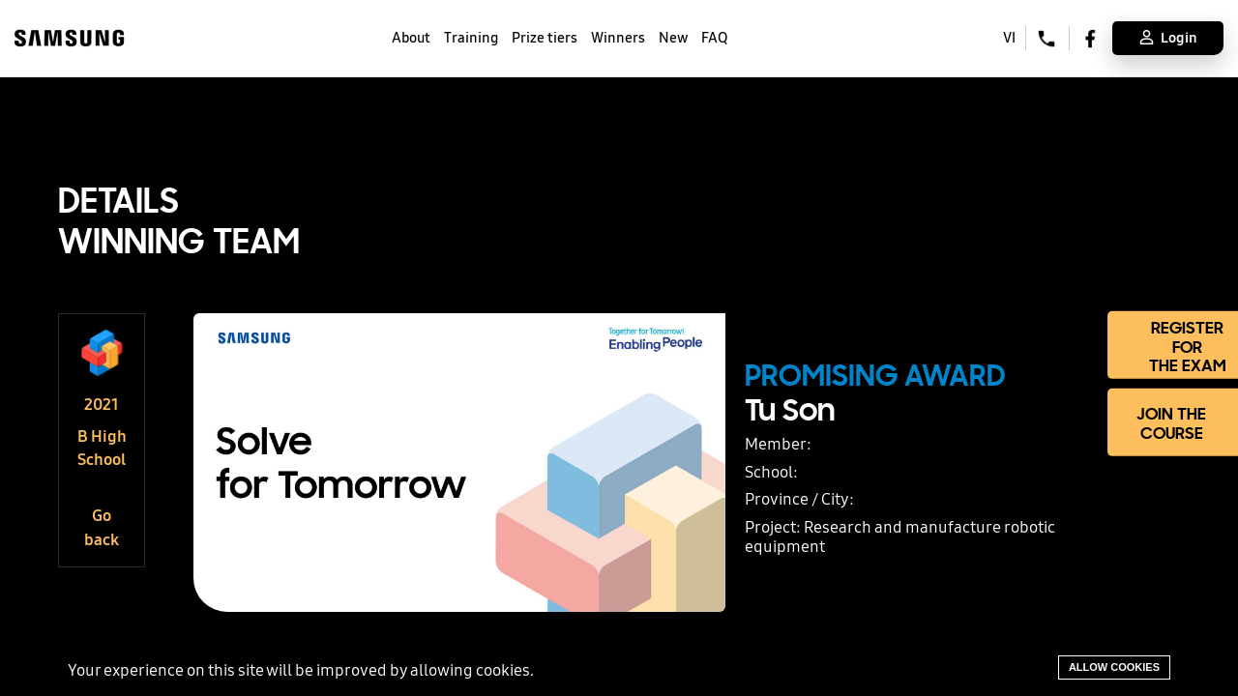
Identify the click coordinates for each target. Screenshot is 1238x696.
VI (1009, 37)
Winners (618, 37)
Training (471, 37)
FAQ (714, 37)
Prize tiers (544, 37)
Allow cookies (1114, 667)
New (673, 37)
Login (1168, 37)
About (411, 37)
